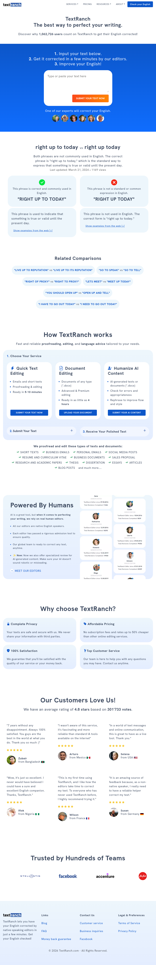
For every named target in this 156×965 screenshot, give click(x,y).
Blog (44, 923)
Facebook (86, 939)
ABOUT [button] (119, 4)
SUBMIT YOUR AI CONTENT (126, 412)
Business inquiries (91, 931)
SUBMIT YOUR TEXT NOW (90, 98)
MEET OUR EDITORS (25, 571)
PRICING (87, 4)
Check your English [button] (140, 4)
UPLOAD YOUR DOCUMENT (78, 412)
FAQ (44, 931)
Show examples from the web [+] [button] (33, 230)
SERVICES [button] (71, 4)
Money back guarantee (56, 939)
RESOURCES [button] (103, 4)
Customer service (91, 923)
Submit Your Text (23, 431)
